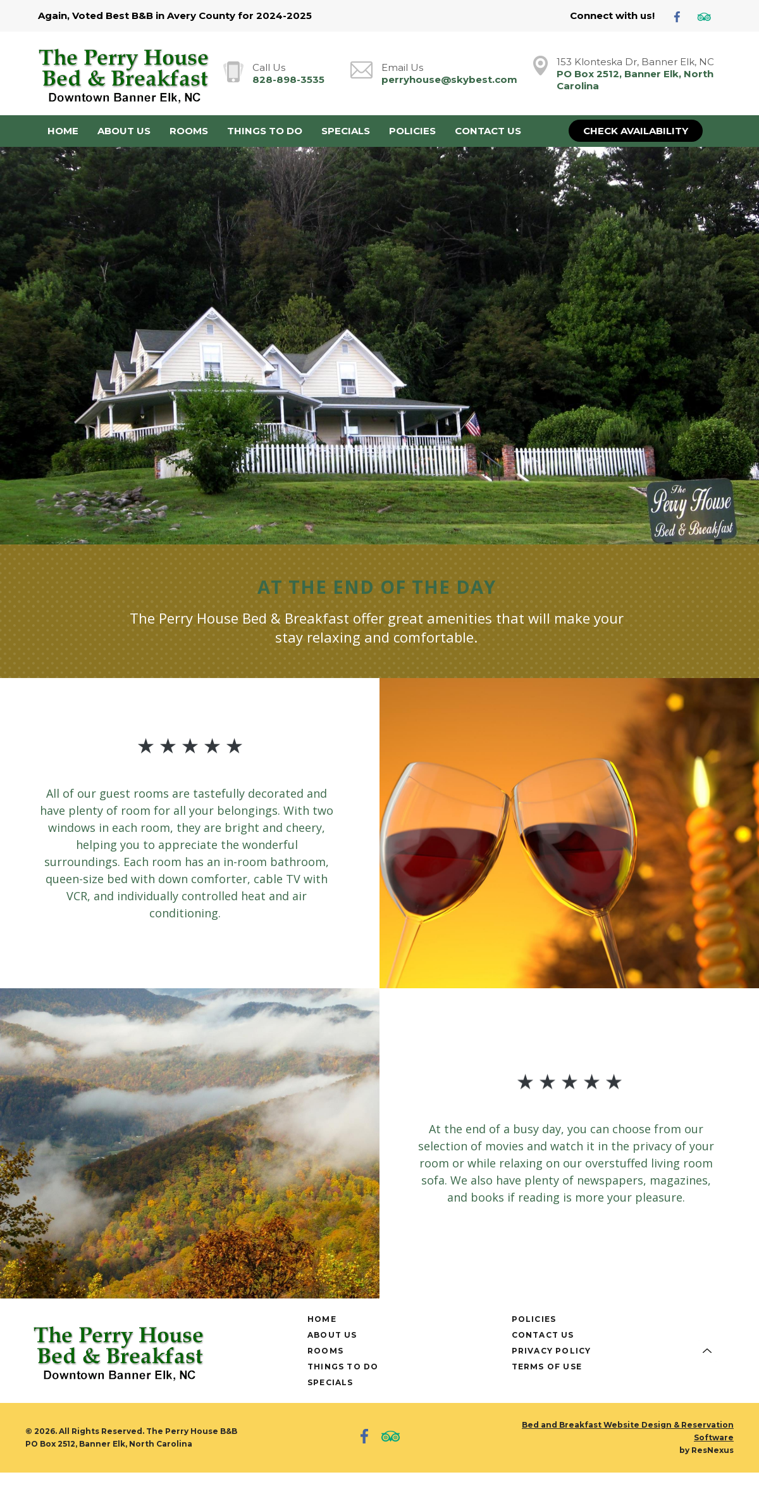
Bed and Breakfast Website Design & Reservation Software (628, 1431)
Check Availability (635, 131)
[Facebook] (682, 16)
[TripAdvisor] (709, 16)
